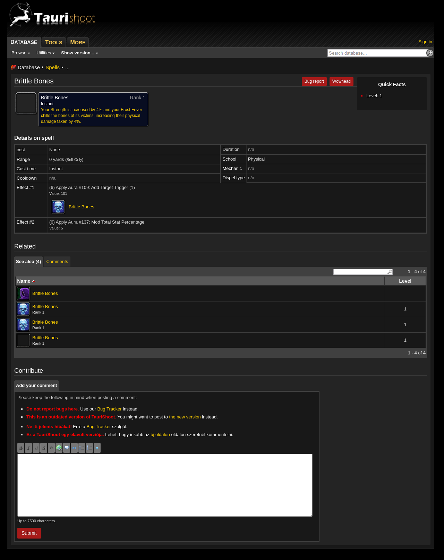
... (67, 67)
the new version (185, 416)
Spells (52, 67)
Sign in (425, 41)
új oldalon (160, 434)
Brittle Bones (81, 206)
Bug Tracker (109, 409)
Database (29, 67)
